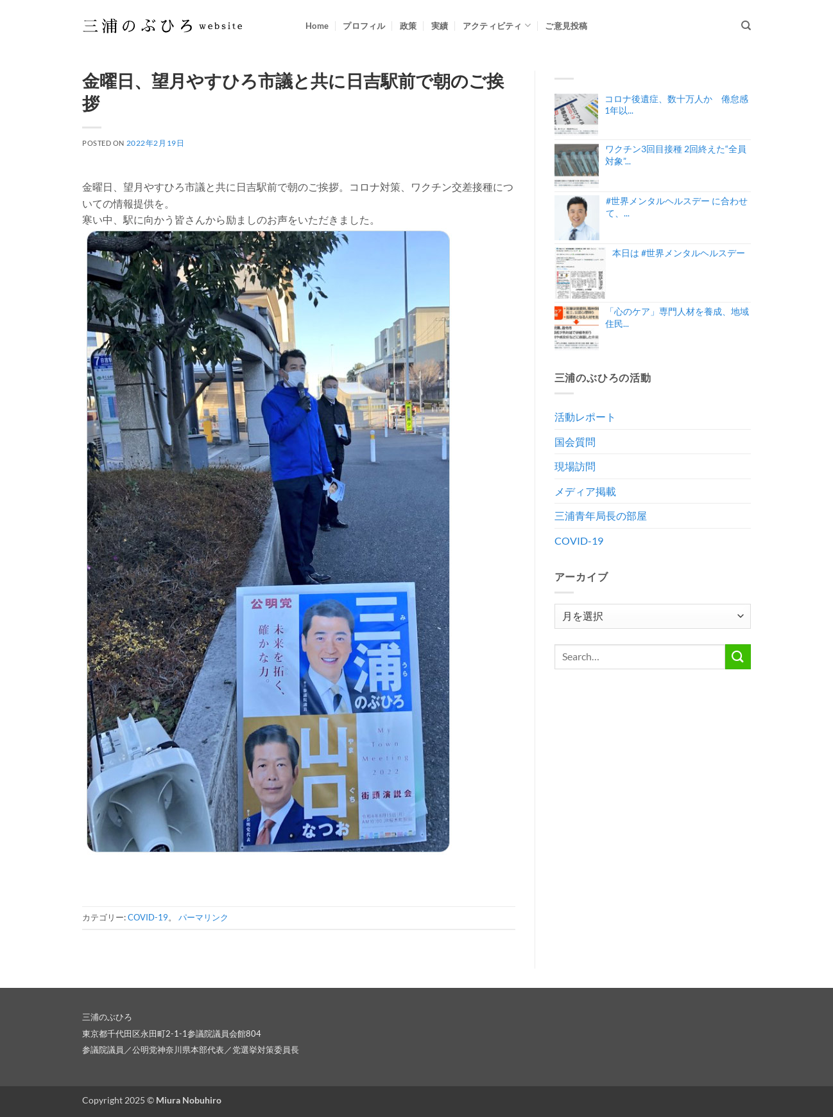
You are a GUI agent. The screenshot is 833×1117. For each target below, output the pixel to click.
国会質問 (575, 441)
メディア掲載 (585, 491)
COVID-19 (148, 917)
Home (317, 26)
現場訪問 (575, 466)
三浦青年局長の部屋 (600, 515)
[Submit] (738, 656)
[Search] (746, 25)
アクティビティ (497, 25)
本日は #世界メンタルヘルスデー (678, 252)
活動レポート (585, 416)
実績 (440, 26)
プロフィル (364, 26)
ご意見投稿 (566, 26)
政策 (408, 26)
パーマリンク (203, 917)
